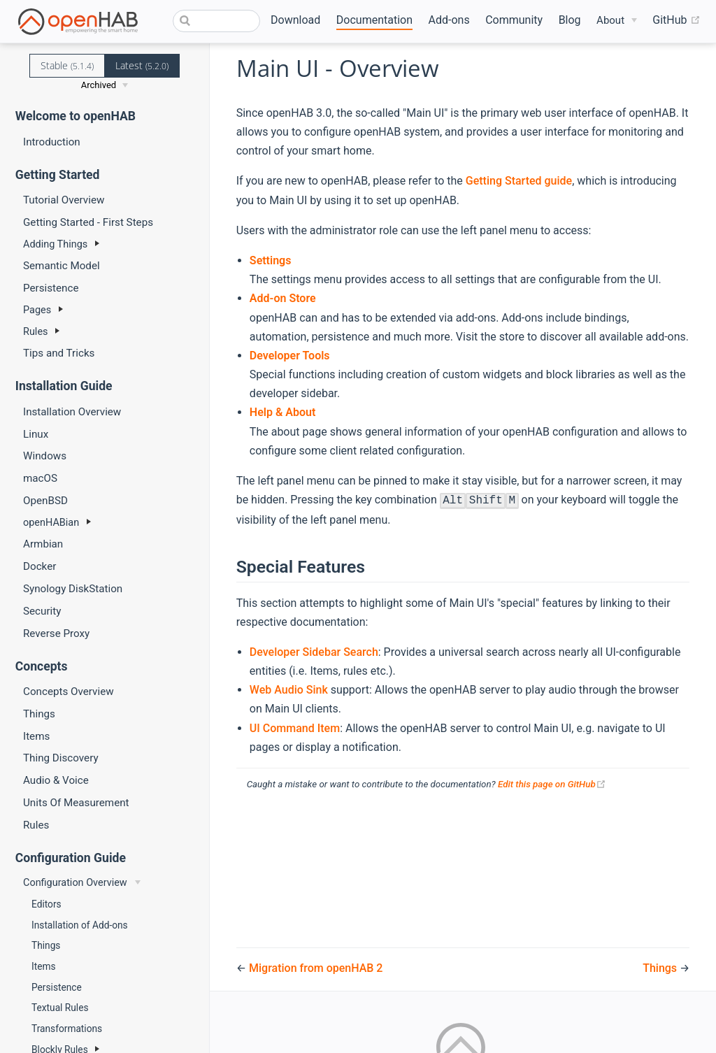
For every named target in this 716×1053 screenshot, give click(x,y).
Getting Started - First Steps (88, 222)
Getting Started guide (519, 180)
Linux (35, 434)
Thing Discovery (61, 758)
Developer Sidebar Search (314, 652)
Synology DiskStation (72, 588)
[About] (616, 20)
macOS (40, 478)
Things (39, 714)
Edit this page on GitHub (552, 784)
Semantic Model (61, 265)
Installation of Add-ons (79, 925)
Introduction (51, 142)
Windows (44, 456)
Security (42, 611)
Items (36, 736)
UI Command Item (295, 728)
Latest (142, 65)
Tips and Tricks (58, 353)
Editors (46, 904)
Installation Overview (72, 412)
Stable (67, 65)
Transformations (66, 1028)
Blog (570, 20)
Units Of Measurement (76, 802)
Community (514, 20)
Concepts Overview (68, 691)
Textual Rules (59, 1007)
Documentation (374, 20)
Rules (36, 825)
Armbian (43, 544)
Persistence (50, 288)
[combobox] (216, 21)
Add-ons (449, 20)
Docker (39, 566)
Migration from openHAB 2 (315, 968)
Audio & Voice (56, 780)
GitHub (676, 20)
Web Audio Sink (289, 689)
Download (295, 20)
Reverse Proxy (56, 633)
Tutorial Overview (63, 200)
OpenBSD (45, 500)
